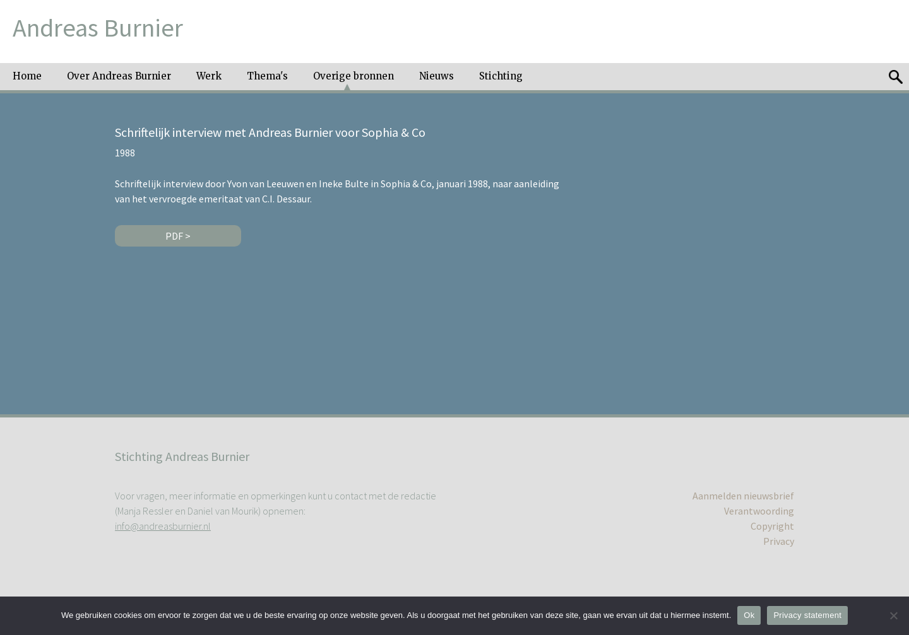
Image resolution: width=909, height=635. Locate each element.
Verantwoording (759, 510)
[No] (893, 615)
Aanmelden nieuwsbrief (743, 495)
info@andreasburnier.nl (163, 526)
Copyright (772, 526)
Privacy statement (807, 615)
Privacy (778, 541)
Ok (749, 615)
